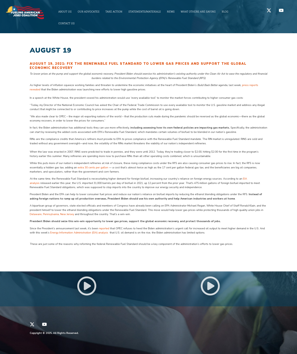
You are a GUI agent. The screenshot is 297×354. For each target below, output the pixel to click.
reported (104, 228)
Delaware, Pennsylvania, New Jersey (52, 214)
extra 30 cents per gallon (93, 167)
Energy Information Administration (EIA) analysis (79, 232)
